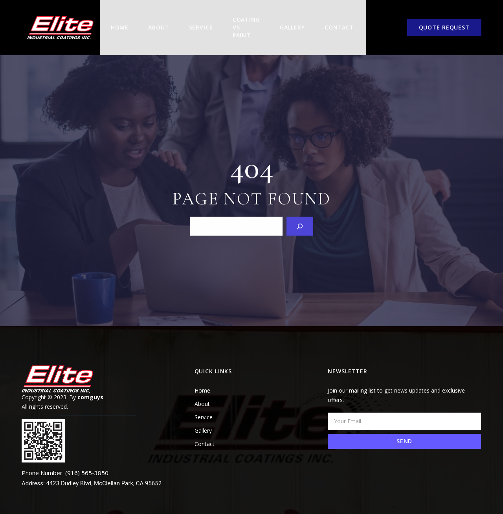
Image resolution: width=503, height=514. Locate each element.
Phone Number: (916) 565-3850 (65, 459)
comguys (90, 383)
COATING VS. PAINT (240, 20)
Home (113, 20)
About (151, 20)
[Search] (299, 211)
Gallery (288, 20)
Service (194, 20)
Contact (336, 20)
